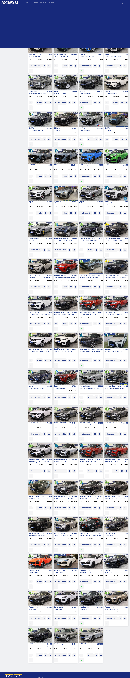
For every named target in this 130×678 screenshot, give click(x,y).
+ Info (65, 66)
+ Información (35, 66)
